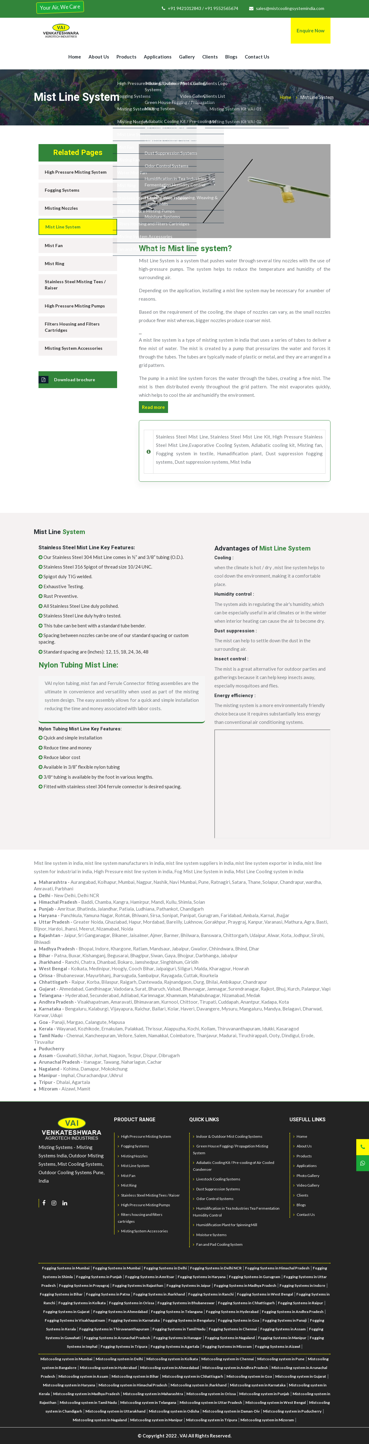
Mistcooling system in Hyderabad (108, 1367)
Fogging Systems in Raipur (300, 1303)
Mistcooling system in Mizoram (267, 1420)
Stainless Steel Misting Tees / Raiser (75, 284)
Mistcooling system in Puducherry (292, 1411)
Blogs (231, 56)
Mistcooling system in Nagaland (100, 1420)
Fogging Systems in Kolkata (82, 1303)
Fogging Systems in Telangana (177, 1311)
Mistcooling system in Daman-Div (231, 1411)
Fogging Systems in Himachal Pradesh (277, 1268)
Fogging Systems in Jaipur (188, 1285)
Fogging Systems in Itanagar (177, 1337)
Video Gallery (306, 1185)
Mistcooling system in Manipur (156, 1420)
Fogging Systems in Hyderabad (232, 1311)
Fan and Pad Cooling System (218, 1244)
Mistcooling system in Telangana (148, 1402)
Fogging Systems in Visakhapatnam (75, 1320)
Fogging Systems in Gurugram (254, 1276)
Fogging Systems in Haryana (202, 1276)
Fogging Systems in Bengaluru (189, 1320)
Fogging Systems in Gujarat (66, 1311)
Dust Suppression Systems (216, 1189)
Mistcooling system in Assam (83, 1376)
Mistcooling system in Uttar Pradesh (211, 1402)
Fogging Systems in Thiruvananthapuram (114, 1329)
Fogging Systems (62, 190)
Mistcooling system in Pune (280, 1359)
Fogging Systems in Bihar (61, 1294)
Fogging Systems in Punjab (99, 1276)
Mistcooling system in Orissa (211, 1393)
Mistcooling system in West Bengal (275, 1402)
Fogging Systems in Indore (302, 1285)
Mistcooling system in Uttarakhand (115, 1411)
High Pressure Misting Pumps (75, 305)
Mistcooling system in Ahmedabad (169, 1367)
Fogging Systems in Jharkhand (159, 1294)
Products (126, 56)
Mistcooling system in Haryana (69, 1385)
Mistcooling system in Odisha (174, 1411)
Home (74, 56)
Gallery (187, 56)
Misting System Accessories (73, 348)
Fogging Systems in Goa (238, 1320)
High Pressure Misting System (76, 172)
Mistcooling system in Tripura (211, 1420)
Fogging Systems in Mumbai (116, 1268)
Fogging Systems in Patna (108, 1294)
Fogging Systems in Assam (283, 1329)
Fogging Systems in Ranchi (211, 1294)
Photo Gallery (306, 1175)
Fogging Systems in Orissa (131, 1303)
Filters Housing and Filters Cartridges (72, 327)
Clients (210, 56)
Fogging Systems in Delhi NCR (216, 1268)
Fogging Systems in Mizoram (227, 1346)
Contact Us (257, 56)
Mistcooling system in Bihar (135, 1376)
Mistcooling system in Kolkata (172, 1359)
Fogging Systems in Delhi (165, 1268)
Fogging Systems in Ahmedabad (120, 1311)
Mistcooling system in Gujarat (300, 1376)
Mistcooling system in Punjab (264, 1393)
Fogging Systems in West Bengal (265, 1294)
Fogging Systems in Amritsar (149, 1276)
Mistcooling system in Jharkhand (198, 1385)
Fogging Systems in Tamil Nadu (179, 1329)
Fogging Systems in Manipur (282, 1337)
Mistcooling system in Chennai (227, 1359)
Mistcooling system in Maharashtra (153, 1393)
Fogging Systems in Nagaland (230, 1337)
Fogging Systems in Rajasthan (137, 1285)
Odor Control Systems (213, 1198)
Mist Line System (62, 226)
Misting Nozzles (61, 208)
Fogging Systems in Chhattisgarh (246, 1303)
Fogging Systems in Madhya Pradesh (245, 1285)
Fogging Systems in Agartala (175, 1346)
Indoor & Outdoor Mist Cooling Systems (227, 1136)
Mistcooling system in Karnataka (257, 1385)
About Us (99, 56)
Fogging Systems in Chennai (233, 1329)
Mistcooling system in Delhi (119, 1359)
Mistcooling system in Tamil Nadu (88, 1402)
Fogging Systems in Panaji (284, 1320)
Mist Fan (54, 245)
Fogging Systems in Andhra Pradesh (292, 1311)
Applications (157, 56)
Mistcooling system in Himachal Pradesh (132, 1385)
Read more (153, 407)
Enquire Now (311, 30)
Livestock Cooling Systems (216, 1179)
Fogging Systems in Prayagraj (84, 1285)
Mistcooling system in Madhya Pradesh (86, 1393)
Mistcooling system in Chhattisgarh (192, 1376)
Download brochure (67, 379)
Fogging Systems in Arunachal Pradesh (117, 1337)
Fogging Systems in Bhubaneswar (186, 1303)
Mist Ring (54, 263)
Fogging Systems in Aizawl (277, 1346)
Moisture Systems (210, 1234)
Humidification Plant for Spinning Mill (225, 1224)
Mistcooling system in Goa (249, 1376)
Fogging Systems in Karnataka (134, 1320)
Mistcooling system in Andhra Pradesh (235, 1367)
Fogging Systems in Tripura (124, 1346)
